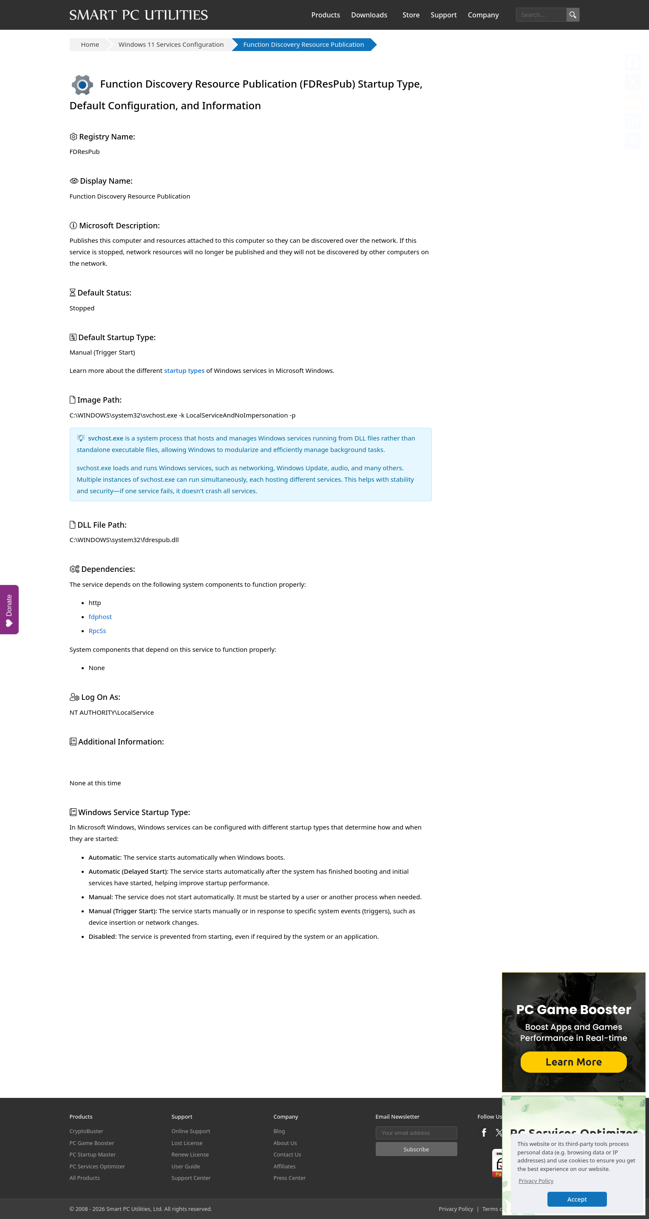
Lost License (187, 1143)
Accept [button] (577, 1199)
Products (326, 15)
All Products (85, 1178)
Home (90, 44)
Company (483, 15)
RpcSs (97, 630)
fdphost (100, 616)
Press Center (290, 1178)
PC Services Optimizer (97, 1166)
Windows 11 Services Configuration (171, 44)
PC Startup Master (93, 1155)
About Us (285, 1143)
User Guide (186, 1166)
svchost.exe (105, 438)
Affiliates (285, 1166)
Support (444, 15)
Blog (279, 1131)
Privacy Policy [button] (536, 1181)
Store (410, 15)
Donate (9, 610)
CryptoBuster (87, 1131)
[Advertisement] (251, 821)
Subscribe (416, 1149)
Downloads (369, 15)
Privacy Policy (456, 1209)
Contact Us (287, 1155)
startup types (184, 370)
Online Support (191, 1131)
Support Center (191, 1178)
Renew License (190, 1155)
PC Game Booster (92, 1143)
